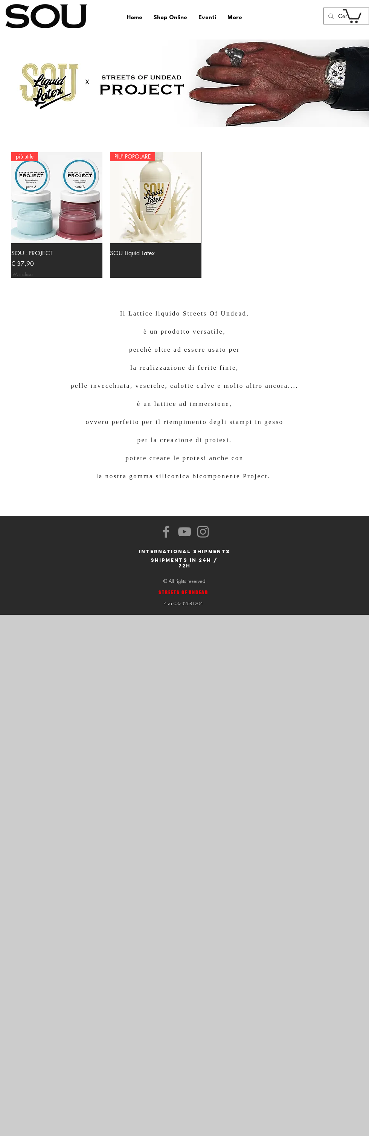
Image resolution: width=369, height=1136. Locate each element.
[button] (352, 15)
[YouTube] (184, 532)
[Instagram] (203, 532)
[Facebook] (166, 532)
